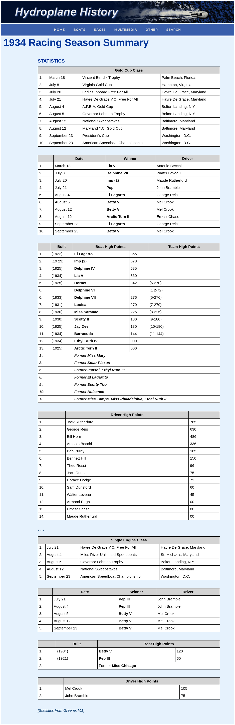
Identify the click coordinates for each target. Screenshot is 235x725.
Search (173, 30)
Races (100, 30)
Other (152, 30)
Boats (79, 30)
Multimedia (125, 30)
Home (59, 30)
